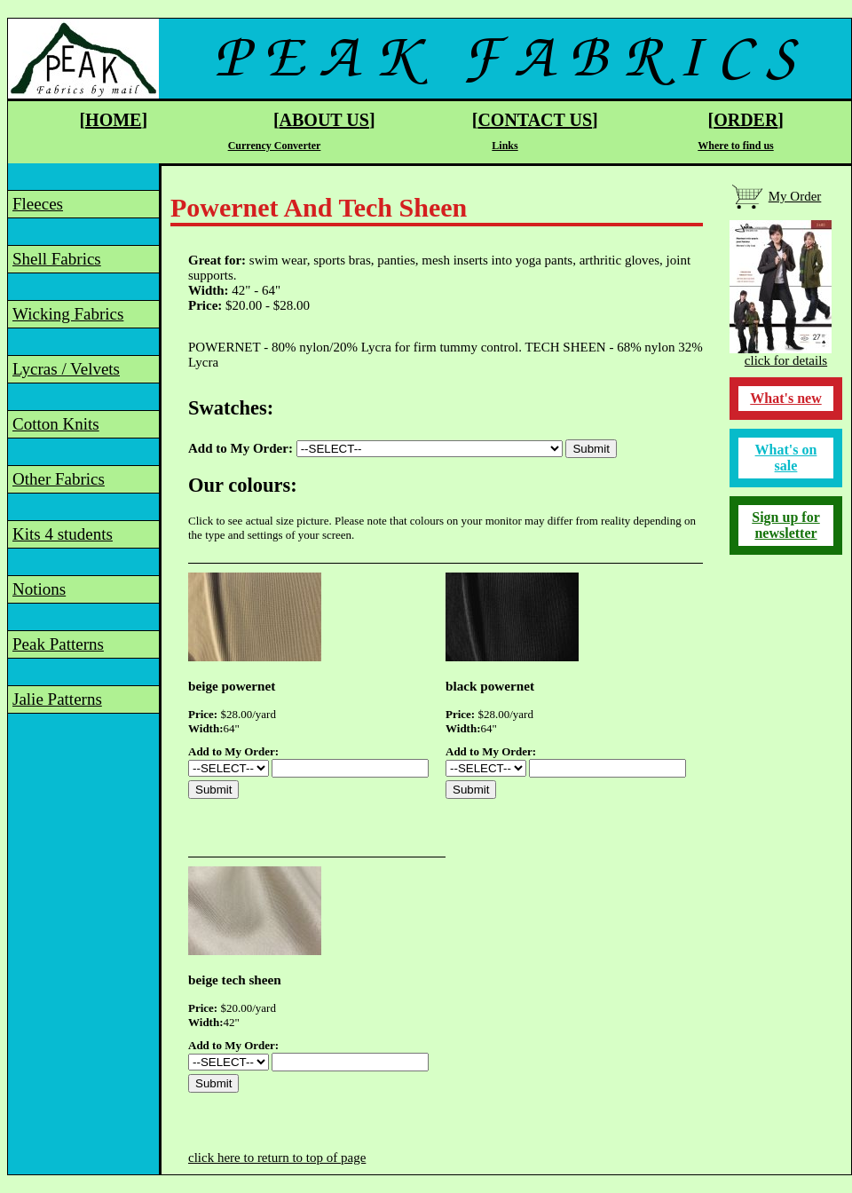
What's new (785, 398)
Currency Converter (274, 145)
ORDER (745, 120)
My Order (795, 196)
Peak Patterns (58, 644)
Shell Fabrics (56, 258)
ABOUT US (324, 120)
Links (504, 145)
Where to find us (735, 145)
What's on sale (786, 457)
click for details (786, 360)
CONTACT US (534, 120)
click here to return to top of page (277, 1157)
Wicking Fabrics (67, 313)
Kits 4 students (62, 534)
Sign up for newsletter (785, 525)
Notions (39, 589)
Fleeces (37, 203)
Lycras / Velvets (66, 368)
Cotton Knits (55, 424)
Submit (590, 448)
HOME (113, 120)
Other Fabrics (58, 479)
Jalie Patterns (57, 699)
